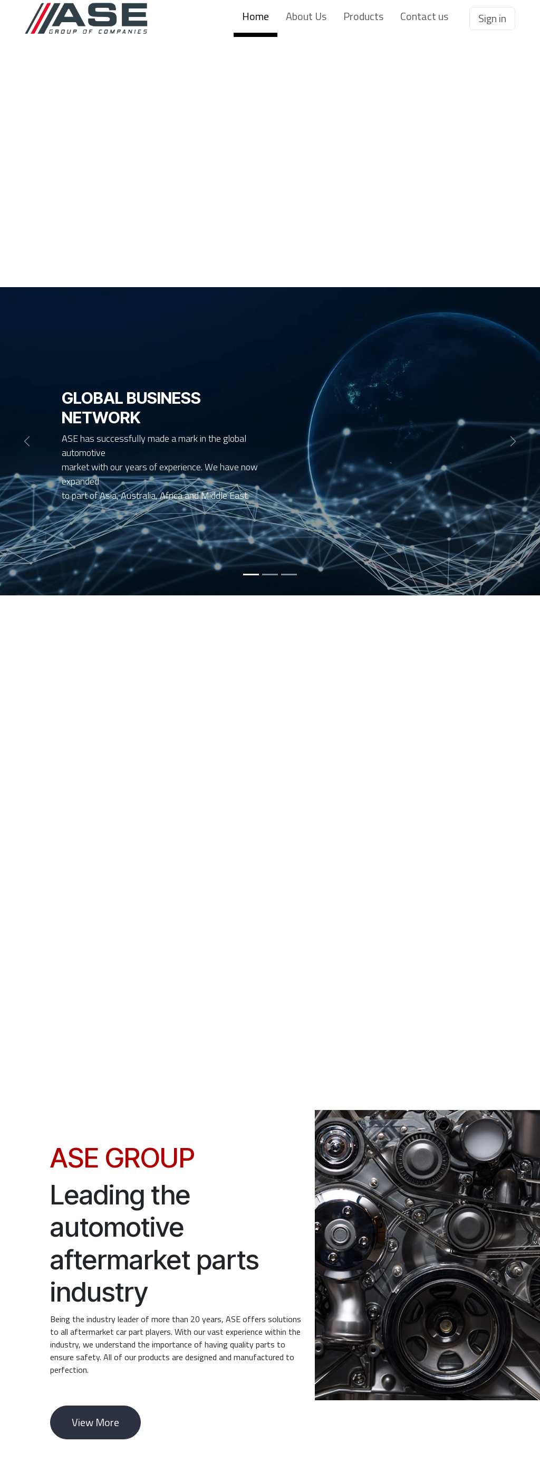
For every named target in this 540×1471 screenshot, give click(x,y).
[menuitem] (255, 18)
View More (95, 1422)
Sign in (492, 18)
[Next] (513, 441)
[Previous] (27, 441)
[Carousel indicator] (251, 574)
